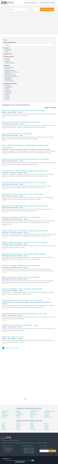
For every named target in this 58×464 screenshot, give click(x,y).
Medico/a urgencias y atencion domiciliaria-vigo (23, 110)
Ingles (31, 415)
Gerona (18, 427)
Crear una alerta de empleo (12, 348)
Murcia (31, 427)
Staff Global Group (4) (10, 75)
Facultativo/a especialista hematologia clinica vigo (24, 314)
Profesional (7, 91)
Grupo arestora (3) (9, 81)
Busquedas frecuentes (29, 448)
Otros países (8, 451)
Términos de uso (9, 449)
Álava (3, 424)
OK (32, 460)
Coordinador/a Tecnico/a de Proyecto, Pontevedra (24, 182)
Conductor (4, 417)
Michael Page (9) (8, 67)
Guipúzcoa (32, 423)
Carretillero (18, 412)
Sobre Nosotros (9, 448)
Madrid (32, 424)
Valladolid (46, 426)
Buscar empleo (47, 9)
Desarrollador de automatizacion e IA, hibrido (22, 300)
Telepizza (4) (7, 73)
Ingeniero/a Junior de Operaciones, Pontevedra (23, 194)
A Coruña (4, 423)
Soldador (46, 415)
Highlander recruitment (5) (11, 72)
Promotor (7, 97)
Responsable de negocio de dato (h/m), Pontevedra (24, 242)
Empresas (6, 65)
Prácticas (7, 61)
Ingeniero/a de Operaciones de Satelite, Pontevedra (25, 206)
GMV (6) (6, 69)
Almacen (18, 415)
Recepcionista (5, 414)
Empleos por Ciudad (29, 449)
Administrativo (5, 411)
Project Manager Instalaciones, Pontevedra (21, 265)
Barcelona (18, 423)
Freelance (7, 58)
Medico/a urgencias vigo (13, 337)
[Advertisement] (29, 23)
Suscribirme (52, 451)
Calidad (32, 412)
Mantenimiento (8, 87)
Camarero (46, 414)
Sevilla (45, 423)
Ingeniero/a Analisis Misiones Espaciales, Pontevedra (25, 159)
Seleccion (7, 90)
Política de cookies (19, 462)
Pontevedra (8, 50)
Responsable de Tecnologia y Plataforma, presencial (25, 231)
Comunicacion (8, 93)
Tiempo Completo (9, 63)
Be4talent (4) (7, 79)
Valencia (46, 424)
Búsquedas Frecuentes (10, 83)
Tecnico (6, 88)
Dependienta (5, 415)
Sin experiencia (33, 414)
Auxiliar (32, 417)
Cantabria (18, 424)
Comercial (7, 85)
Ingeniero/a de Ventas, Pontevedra (17, 134)
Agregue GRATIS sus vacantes (47, 2)
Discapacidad (19, 414)
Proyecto (7, 99)
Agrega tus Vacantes (29, 452)
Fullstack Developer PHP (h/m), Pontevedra (21, 217)
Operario (18, 411)
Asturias (4, 427)
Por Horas (7, 60)
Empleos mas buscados (30, 2)
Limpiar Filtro (7, 54)
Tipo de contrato (8, 56)
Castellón (18, 426)
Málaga (32, 426)
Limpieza (4, 412)
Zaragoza (46, 429)
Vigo (6, 51)
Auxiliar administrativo (49, 411)
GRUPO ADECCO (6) (9, 70)
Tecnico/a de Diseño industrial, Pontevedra (21, 122)
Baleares (4, 429)
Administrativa (47, 417)
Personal (6, 96)
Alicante (4, 426)
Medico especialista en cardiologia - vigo (20, 325)
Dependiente (47, 412)
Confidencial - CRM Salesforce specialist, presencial (24, 171)
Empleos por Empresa (29, 451)
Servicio (6, 94)
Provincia (6, 48)
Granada (18, 429)
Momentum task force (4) (11, 76)
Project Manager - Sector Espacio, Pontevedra (22, 289)
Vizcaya (46, 427)
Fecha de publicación (9, 42)
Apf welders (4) (8, 78)
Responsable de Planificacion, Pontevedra (20, 277)
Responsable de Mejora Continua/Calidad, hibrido (24, 254)
